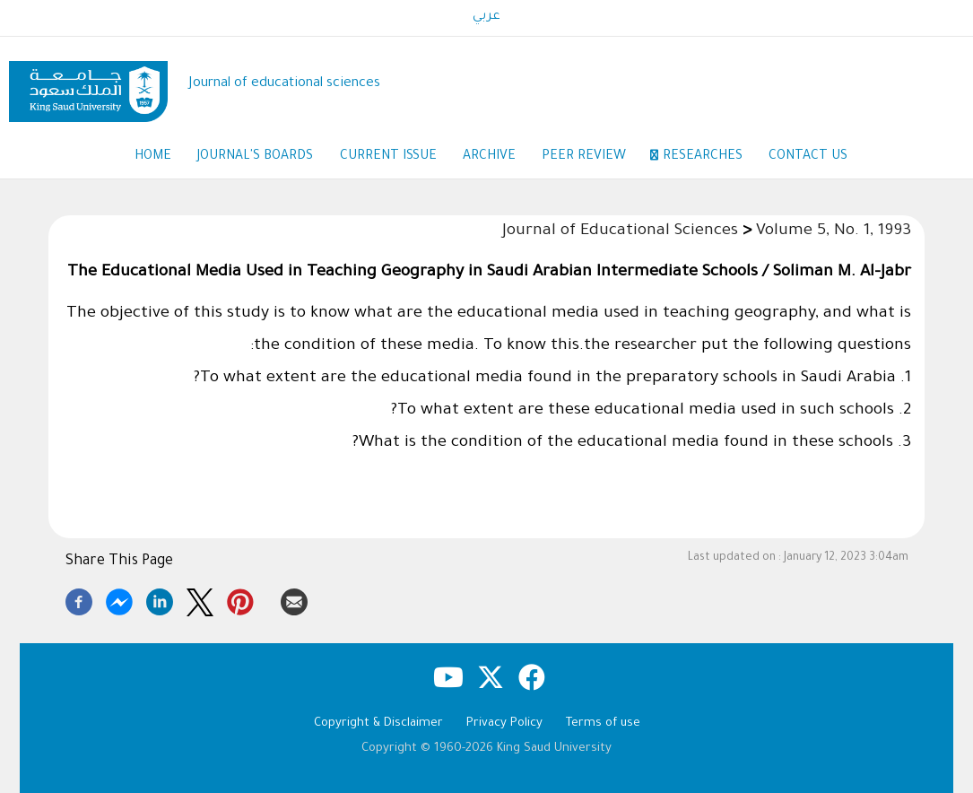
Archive (489, 157)
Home (151, 157)
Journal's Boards (254, 157)
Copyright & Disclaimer (378, 723)
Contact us (809, 157)
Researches (703, 157)
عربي (486, 17)
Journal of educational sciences (284, 84)
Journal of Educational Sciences (620, 232)
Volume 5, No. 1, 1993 (833, 232)
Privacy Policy (504, 723)
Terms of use (603, 723)
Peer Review (594, 158)
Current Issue (387, 157)
